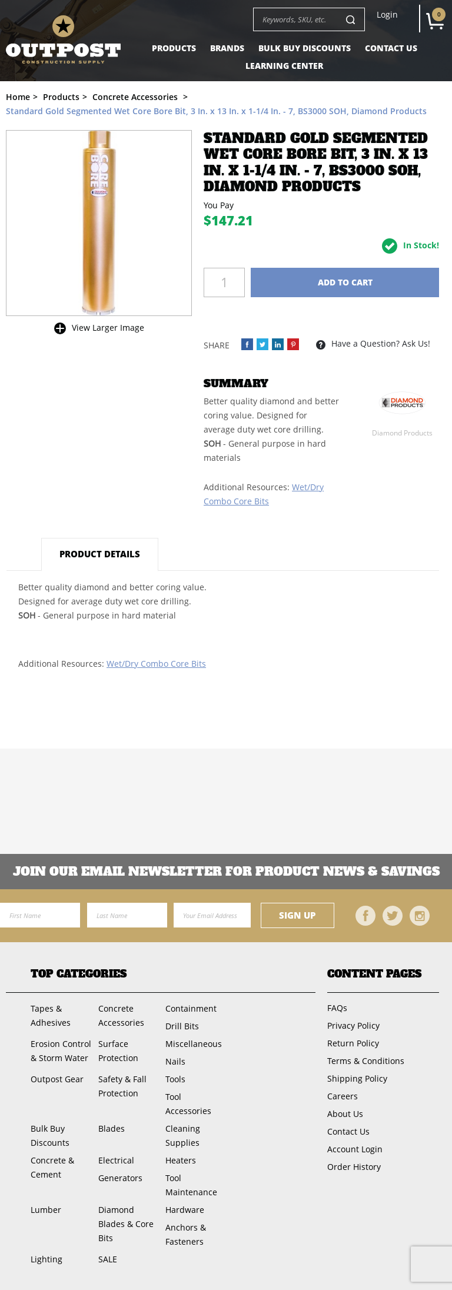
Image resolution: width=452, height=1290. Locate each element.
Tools (175, 1079)
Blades (111, 1128)
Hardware (184, 1209)
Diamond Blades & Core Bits (126, 1224)
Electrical (116, 1160)
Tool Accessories (188, 1103)
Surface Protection (118, 1050)
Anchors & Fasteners (185, 1234)
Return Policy (353, 1043)
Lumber (46, 1209)
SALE (107, 1259)
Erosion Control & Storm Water (61, 1050)
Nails (175, 1061)
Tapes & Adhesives (51, 1015)
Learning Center (284, 65)
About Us (345, 1113)
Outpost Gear (57, 1079)
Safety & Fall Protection (122, 1086)
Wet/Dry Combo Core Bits (156, 663)
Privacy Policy (353, 1025)
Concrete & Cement (52, 1167)
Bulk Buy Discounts (304, 48)
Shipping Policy (357, 1078)
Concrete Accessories (121, 1015)
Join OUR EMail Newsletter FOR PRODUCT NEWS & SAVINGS (226, 871)
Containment (191, 1008)
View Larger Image (108, 327)
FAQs (337, 1007)
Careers (342, 1096)
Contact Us (391, 48)
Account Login (355, 1149)
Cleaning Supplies (182, 1135)
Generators (120, 1177)
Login (387, 14)
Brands (227, 48)
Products (174, 48)
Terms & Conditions (365, 1060)
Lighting (46, 1259)
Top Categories (79, 974)
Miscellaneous (193, 1043)
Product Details (99, 554)
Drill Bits (182, 1026)
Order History (354, 1166)
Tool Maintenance (191, 1185)
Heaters (180, 1160)
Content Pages (374, 974)
